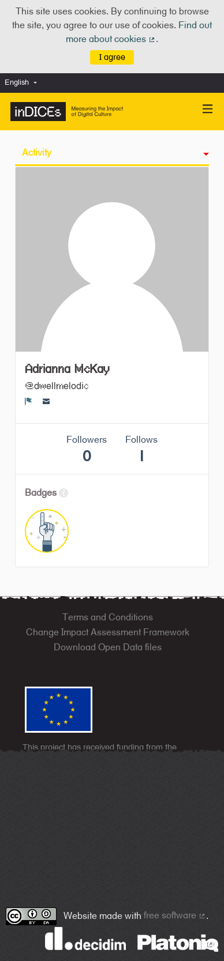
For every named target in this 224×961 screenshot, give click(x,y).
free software (175, 915)
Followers (86, 449)
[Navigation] (208, 109)
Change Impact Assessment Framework (107, 632)
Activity (36, 152)
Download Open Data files (108, 647)
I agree (112, 57)
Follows (141, 449)
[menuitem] (24, 83)
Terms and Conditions (107, 617)
